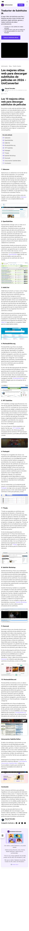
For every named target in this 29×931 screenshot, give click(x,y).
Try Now (21, 5)
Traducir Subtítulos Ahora (10, 37)
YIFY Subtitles (9, 148)
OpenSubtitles (9, 140)
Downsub (7, 158)
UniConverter (4, 66)
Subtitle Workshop (10, 155)
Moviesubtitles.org (10, 145)
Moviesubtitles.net (20, 712)
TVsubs (7, 153)
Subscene (7, 138)
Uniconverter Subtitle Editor (13, 160)
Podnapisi (7, 150)
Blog (10, 66)
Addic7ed (7, 143)
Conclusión (8, 163)
